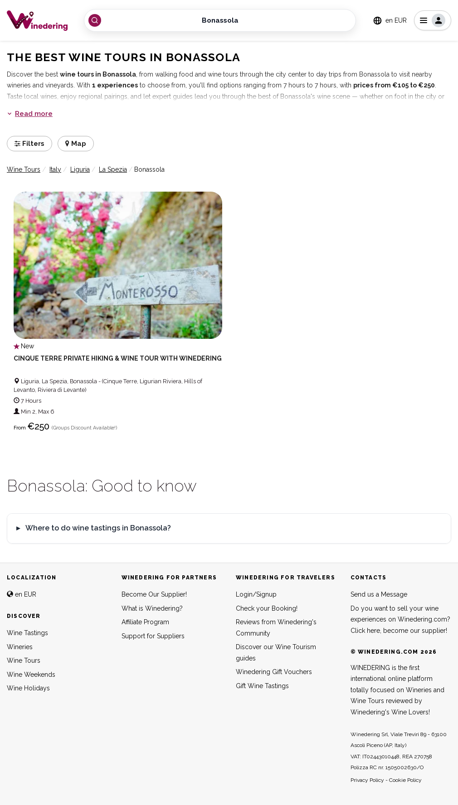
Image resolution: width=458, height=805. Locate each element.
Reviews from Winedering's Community (276, 627)
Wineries (20, 647)
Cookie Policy (405, 780)
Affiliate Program (145, 622)
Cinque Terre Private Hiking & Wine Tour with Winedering (118, 358)
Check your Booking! (266, 608)
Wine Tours (23, 660)
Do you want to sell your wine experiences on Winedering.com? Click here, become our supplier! (400, 619)
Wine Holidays (28, 688)
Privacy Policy (367, 780)
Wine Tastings (27, 632)
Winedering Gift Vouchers (274, 671)
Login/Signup (256, 594)
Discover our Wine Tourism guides (276, 652)
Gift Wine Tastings (262, 685)
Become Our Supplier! (154, 594)
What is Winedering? (152, 608)
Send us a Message (379, 594)
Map (75, 144)
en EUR (21, 594)
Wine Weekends (31, 674)
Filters (29, 144)
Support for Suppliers (153, 636)
